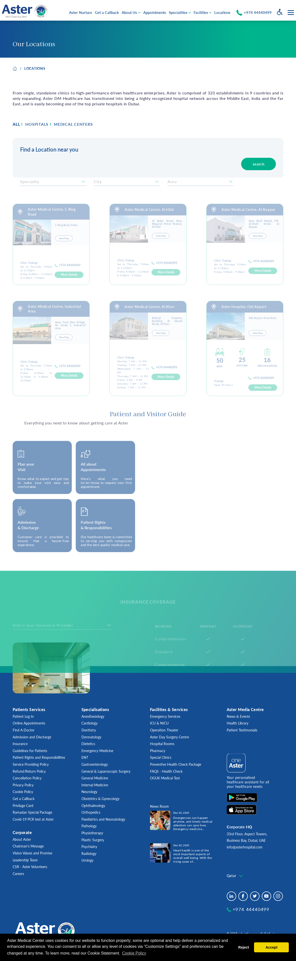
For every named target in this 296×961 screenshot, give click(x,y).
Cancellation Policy (27, 778)
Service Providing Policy (31, 764)
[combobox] (235, 876)
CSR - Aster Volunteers (30, 867)
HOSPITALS (36, 124)
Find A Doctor (24, 730)
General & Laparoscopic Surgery (105, 771)
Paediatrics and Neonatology (103, 819)
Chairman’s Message (28, 846)
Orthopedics (90, 812)
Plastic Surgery (92, 840)
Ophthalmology (93, 805)
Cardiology (89, 723)
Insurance (20, 744)
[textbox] (235, 876)
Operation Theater (164, 730)
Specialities (178, 12)
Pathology (89, 826)
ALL (16, 124)
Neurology (89, 792)
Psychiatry (89, 846)
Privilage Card (23, 805)
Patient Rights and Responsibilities (39, 757)
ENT (84, 757)
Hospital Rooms (162, 744)
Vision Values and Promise (32, 853)
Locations (222, 12)
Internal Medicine (94, 785)
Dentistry (88, 730)
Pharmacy (157, 751)
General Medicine (94, 778)
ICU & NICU (159, 723)
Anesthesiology (92, 716)
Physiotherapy (92, 833)
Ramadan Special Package (32, 812)
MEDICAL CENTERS (73, 124)
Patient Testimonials (242, 730)
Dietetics (88, 744)
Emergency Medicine (97, 751)
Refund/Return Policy (29, 771)
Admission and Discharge (32, 737)
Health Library (237, 723)
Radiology (88, 853)
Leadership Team (25, 860)
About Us (129, 12)
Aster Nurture (80, 12)
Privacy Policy (23, 785)
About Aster (22, 839)
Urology (87, 860)
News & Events (238, 716)
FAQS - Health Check (166, 771)
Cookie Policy (23, 792)
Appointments (154, 12)
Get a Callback (107, 12)
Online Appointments (29, 723)
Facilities (201, 12)
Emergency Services (165, 716)
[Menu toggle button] (291, 12)
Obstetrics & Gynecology (100, 799)
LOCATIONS (34, 68)
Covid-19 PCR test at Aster (33, 819)
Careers (18, 874)
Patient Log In (23, 716)
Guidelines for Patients (30, 751)
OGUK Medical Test (165, 778)
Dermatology (91, 737)
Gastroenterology (94, 764)
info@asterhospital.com (244, 847)
